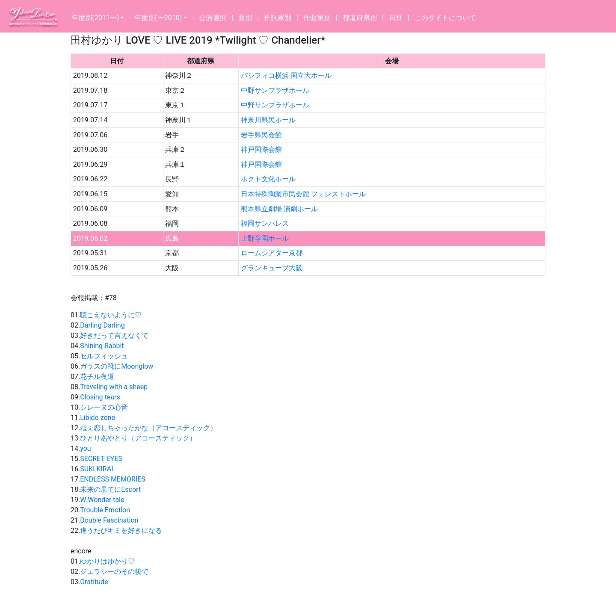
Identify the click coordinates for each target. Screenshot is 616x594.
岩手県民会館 (261, 135)
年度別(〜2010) (158, 18)
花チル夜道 (97, 376)
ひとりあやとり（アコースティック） (138, 438)
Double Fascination (109, 520)
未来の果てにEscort (110, 489)
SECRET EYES (101, 459)
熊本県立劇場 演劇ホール (279, 209)
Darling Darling (102, 325)
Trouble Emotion (105, 510)
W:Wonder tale (102, 500)
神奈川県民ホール (268, 120)
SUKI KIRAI (96, 469)
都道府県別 (360, 18)
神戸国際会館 (261, 149)
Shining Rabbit (102, 346)
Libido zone (97, 418)
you (85, 448)
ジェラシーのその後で (114, 571)
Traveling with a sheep (114, 387)
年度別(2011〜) (95, 18)
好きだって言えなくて (114, 335)
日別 (396, 18)
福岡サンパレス (265, 223)
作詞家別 (277, 18)
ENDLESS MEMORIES (112, 479)
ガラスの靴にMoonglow (116, 366)
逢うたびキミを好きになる (121, 530)
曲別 (245, 18)
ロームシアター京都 (271, 253)
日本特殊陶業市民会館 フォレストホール (303, 194)
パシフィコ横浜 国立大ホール (286, 75)
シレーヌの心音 (104, 407)
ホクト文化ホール (268, 179)
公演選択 (212, 18)
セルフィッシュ (104, 356)
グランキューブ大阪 (271, 268)
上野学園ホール (265, 238)
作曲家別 (317, 18)
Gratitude (94, 582)
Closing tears (100, 397)
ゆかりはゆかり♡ (107, 561)
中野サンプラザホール (275, 90)
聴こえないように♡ (111, 315)
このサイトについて (445, 18)
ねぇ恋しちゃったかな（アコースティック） (148, 428)
